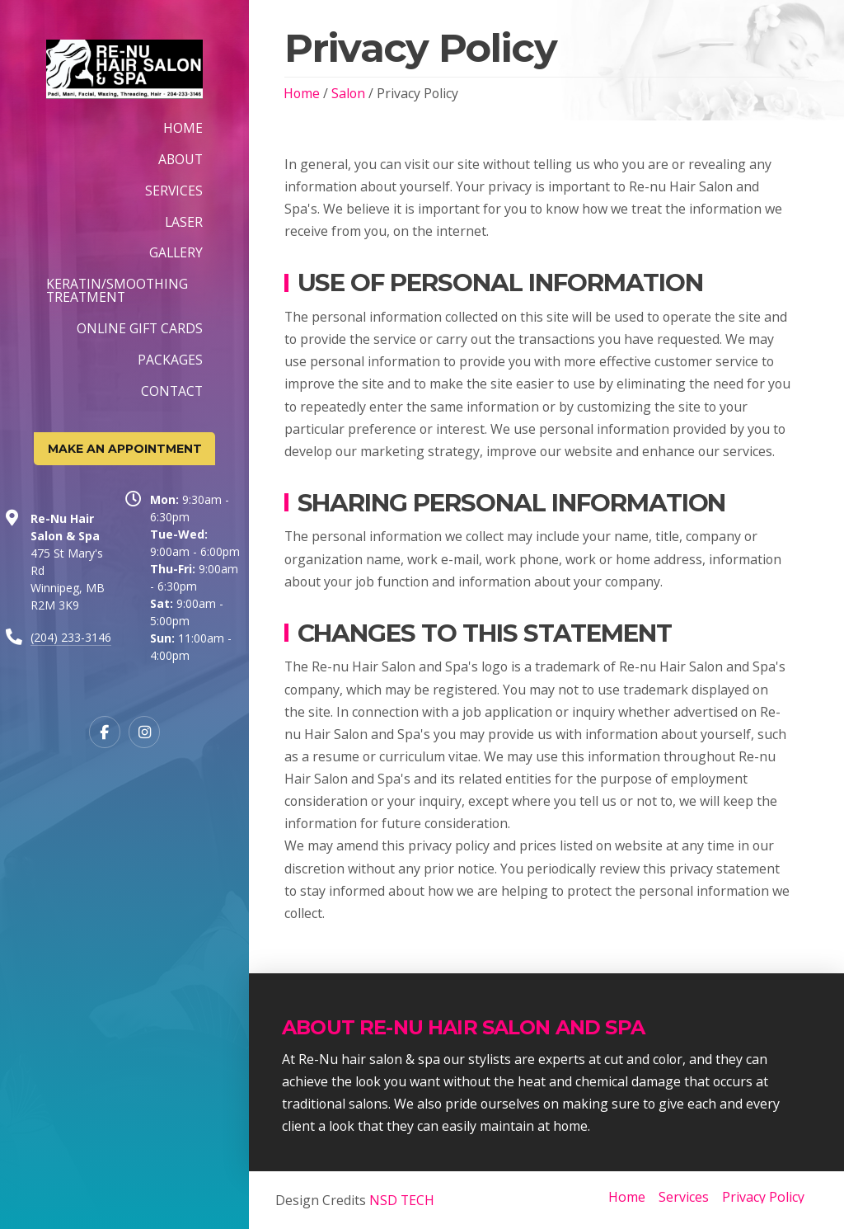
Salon (348, 93)
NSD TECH (400, 1200)
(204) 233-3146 (70, 637)
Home (302, 93)
